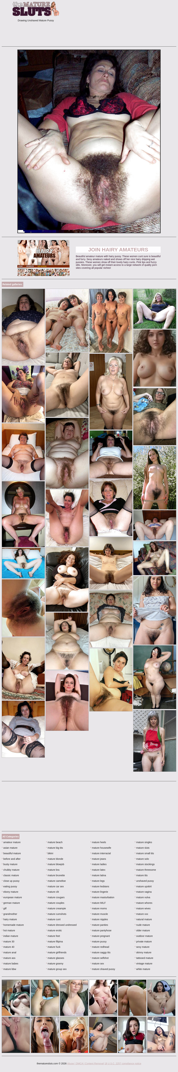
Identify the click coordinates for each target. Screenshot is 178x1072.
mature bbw (9, 969)
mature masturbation (102, 897)
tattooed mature (144, 958)
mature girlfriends (56, 952)
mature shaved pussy (102, 969)
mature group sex (56, 969)
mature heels (98, 842)
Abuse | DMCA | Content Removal (85, 1063)
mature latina (98, 875)
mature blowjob (55, 864)
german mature (11, 903)
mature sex (97, 963)
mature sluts (142, 847)
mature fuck (53, 947)
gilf (4, 908)
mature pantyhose (100, 930)
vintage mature (143, 963)
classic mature (10, 875)
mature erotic (54, 930)
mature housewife (100, 847)
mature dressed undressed (61, 925)
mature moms (98, 908)
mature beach (54, 842)
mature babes (10, 963)
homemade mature (13, 925)
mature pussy (98, 941)
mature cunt (53, 919)
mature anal (9, 952)
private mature (143, 941)
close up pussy (10, 881)
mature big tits (54, 847)
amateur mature (11, 842)
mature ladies (98, 864)
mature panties (99, 925)
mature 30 (8, 941)
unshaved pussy (144, 881)
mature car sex (55, 886)
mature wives (143, 908)
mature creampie (56, 908)
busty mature (9, 864)
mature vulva (142, 897)
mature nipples (99, 919)
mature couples (55, 903)
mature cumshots (56, 914)
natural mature (143, 919)
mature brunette (55, 875)
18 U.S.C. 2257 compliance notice (122, 1063)
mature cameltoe (56, 881)
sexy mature (142, 947)
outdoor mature (144, 936)
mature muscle (99, 914)
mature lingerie (99, 891)
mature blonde (54, 858)
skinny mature (143, 952)
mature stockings (145, 864)
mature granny (54, 963)
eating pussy (9, 886)
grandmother (9, 914)
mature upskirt (143, 886)
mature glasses (55, 958)
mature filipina (54, 941)
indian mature (10, 936)
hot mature (8, 930)
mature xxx (141, 914)
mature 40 (8, 947)
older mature (142, 930)
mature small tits (144, 853)
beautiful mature (11, 853)
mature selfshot (99, 958)
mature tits (141, 875)
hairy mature (9, 919)
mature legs (97, 881)
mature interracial (100, 853)
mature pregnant (100, 936)
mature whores (143, 903)
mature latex (97, 869)
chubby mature (10, 869)
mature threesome (145, 869)
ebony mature (10, 891)
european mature (12, 897)
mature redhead (99, 947)
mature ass (8, 958)
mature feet (53, 936)
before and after (11, 858)
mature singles (143, 842)
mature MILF (98, 903)
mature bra (52, 869)
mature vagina (143, 891)
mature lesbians (99, 886)
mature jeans (98, 858)
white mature (142, 969)
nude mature (142, 925)
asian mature (9, 847)
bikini (49, 853)
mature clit (52, 891)
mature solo (142, 858)
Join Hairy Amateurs (118, 249)
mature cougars (55, 897)
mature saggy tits (100, 952)
